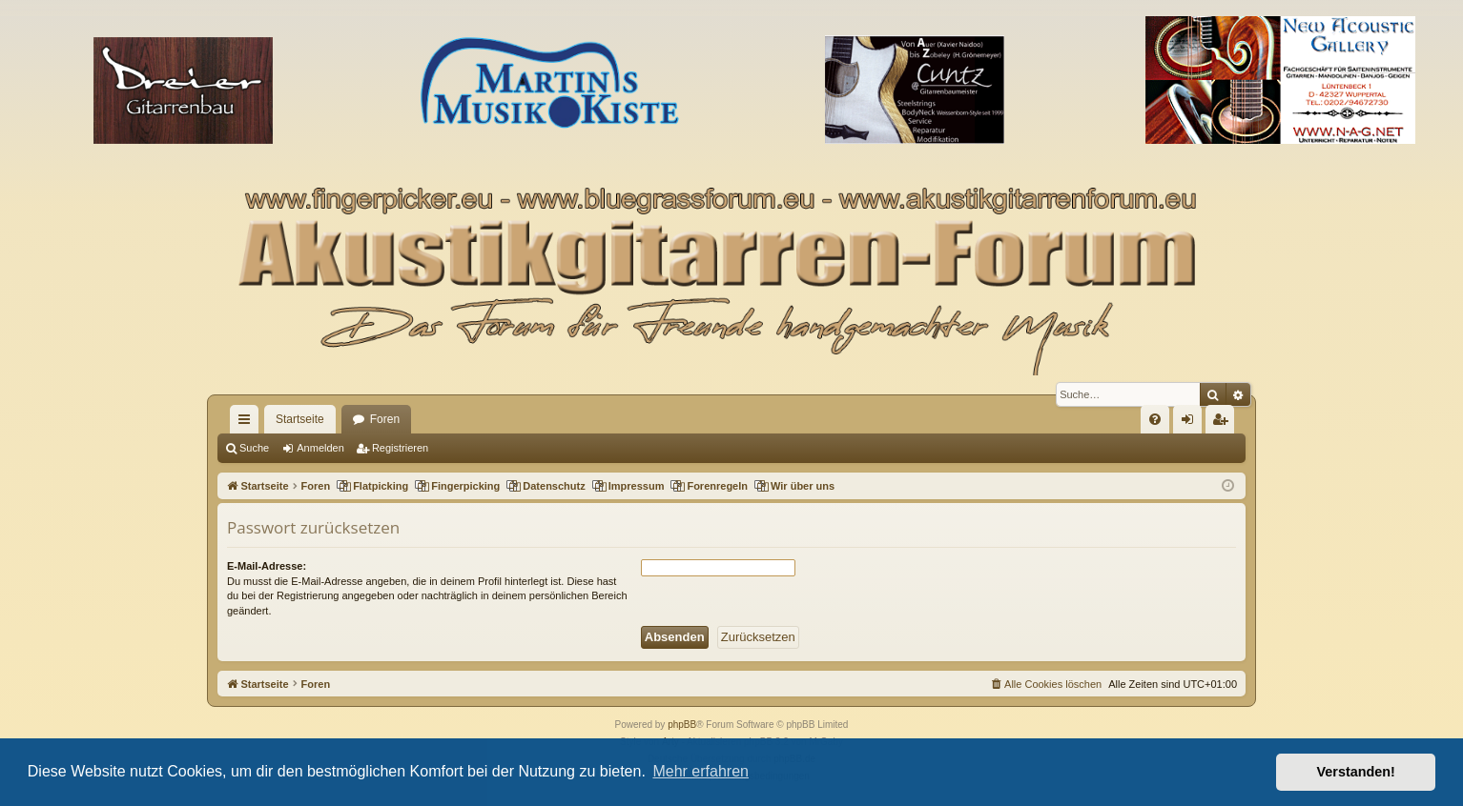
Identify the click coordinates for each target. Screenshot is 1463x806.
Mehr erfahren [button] (700, 771)
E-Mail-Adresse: (266, 566)
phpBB (682, 724)
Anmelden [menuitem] (1192, 423)
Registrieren (400, 447)
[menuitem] (1155, 419)
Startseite (300, 419)
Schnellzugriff (247, 423)
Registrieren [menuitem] (1224, 423)
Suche (254, 447)
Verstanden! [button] (1356, 771)
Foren (385, 419)
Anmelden (320, 447)
